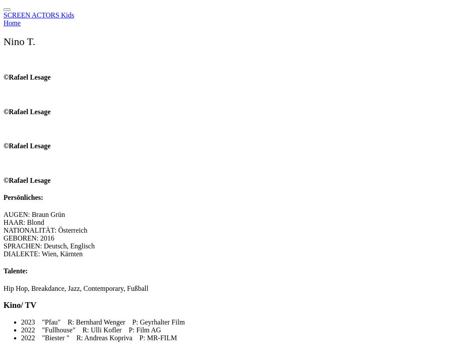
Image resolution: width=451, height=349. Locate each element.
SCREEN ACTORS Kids (39, 15)
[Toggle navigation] (7, 9)
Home (12, 23)
